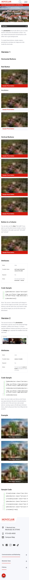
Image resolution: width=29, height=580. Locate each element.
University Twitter (3, 545)
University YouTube (14, 545)
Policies (4, 567)
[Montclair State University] (6, 2)
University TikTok (18, 545)
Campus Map (8, 537)
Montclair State (6, 561)
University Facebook (7, 545)
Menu (25, 1)
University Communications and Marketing (12, 5)
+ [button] (26, 555)
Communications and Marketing (11, 554)
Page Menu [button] (4, 26)
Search (20, 1)
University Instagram (10, 545)
